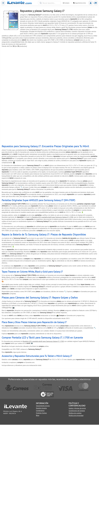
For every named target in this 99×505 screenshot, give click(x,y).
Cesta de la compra (95, 3)
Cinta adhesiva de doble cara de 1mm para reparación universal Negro (37, 104)
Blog (37, 496)
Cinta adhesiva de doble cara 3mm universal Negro (61, 175)
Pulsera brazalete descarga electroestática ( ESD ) (13, 211)
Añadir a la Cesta (13, 77)
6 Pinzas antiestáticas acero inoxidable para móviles (85, 140)
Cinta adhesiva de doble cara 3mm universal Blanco (37, 175)
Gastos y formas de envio (77, 488)
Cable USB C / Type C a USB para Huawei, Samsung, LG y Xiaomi (13, 69)
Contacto (66, 3)
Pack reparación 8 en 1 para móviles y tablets (13, 175)
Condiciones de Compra (77, 491)
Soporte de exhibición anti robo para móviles (37, 211)
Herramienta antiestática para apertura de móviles (37, 140)
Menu (3, 3)
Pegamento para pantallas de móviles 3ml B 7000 (61, 69)
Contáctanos (40, 491)
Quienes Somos (41, 493)
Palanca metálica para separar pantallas (85, 104)
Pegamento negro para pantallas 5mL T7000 (85, 69)
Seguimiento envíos (79, 3)
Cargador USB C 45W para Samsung (37, 68)
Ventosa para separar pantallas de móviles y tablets (13, 140)
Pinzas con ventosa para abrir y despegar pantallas (61, 140)
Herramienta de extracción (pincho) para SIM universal (86, 175)
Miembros (90, 3)
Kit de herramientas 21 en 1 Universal (61, 104)
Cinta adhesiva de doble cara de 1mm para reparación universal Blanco (13, 104)
